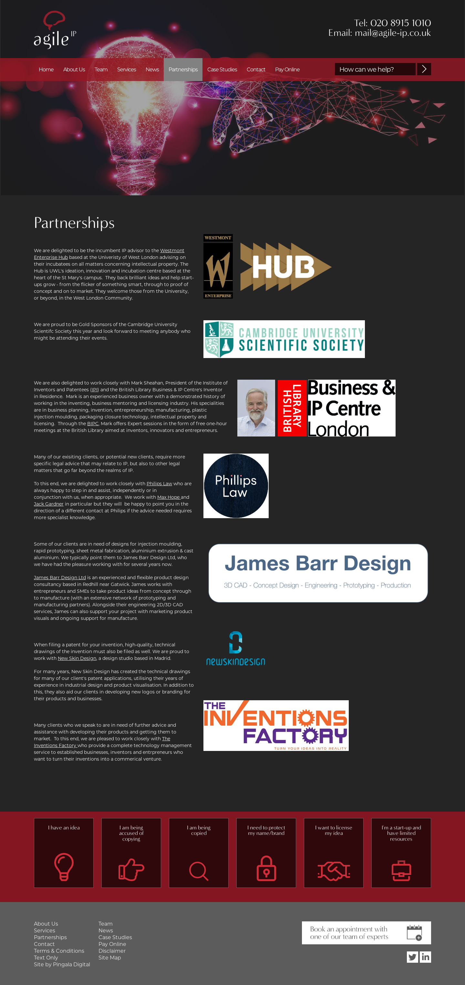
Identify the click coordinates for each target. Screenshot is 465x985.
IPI (95, 390)
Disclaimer (112, 951)
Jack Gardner (49, 504)
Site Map (109, 958)
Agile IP (55, 30)
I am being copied (199, 830)
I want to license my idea (333, 830)
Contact (256, 70)
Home (46, 70)
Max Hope (169, 497)
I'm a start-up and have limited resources (401, 833)
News (152, 70)
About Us (74, 70)
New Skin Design (77, 658)
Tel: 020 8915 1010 (392, 23)
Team (101, 70)
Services (126, 70)
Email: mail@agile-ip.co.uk (379, 32)
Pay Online (287, 70)
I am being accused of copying (131, 833)
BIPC (92, 423)
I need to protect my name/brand (266, 830)
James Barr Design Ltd (60, 577)
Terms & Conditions (59, 951)
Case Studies (222, 70)
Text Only (46, 958)
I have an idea (64, 827)
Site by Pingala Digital (62, 964)
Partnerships (183, 70)
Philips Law (159, 484)
